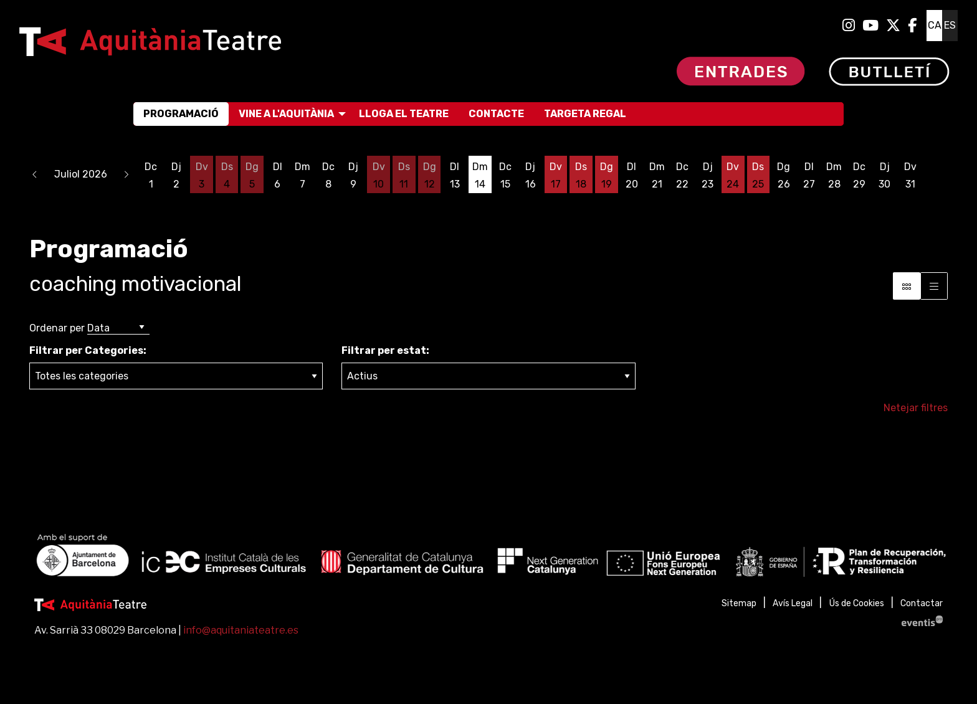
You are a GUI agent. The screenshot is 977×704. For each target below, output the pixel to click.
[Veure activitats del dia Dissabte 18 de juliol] (581, 175)
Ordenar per (57, 328)
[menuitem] (848, 25)
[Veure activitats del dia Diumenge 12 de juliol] (429, 175)
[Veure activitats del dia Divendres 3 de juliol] (201, 175)
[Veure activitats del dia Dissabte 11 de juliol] (404, 175)
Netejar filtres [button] (916, 408)
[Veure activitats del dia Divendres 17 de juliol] (556, 175)
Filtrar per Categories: (87, 350)
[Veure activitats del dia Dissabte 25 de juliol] (758, 175)
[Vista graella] (934, 286)
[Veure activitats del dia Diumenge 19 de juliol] (606, 175)
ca (934, 25)
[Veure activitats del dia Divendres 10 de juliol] (378, 175)
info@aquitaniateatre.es (240, 630)
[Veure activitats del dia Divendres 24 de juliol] (733, 175)
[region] (488, 557)
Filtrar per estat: (385, 350)
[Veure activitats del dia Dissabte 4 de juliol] (227, 175)
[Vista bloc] (906, 286)
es (950, 25)
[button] (34, 174)
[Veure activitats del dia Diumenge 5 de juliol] (252, 175)
